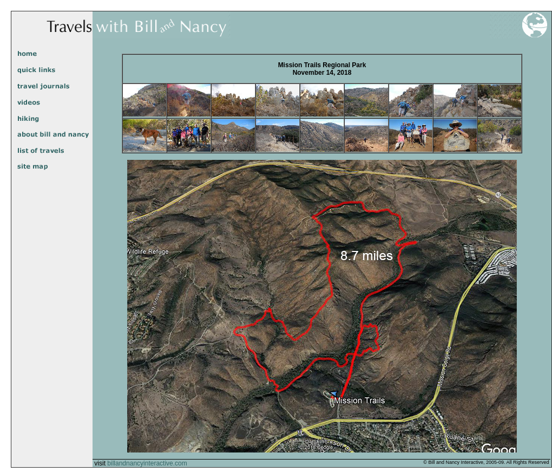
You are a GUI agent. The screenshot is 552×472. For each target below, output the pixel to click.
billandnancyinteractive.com (147, 463)
